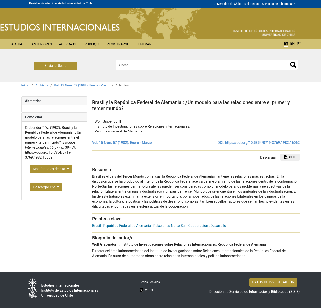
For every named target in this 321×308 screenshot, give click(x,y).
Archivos (41, 85)
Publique (92, 44)
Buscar (293, 65)
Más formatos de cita (49, 169)
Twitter (146, 290)
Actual (17, 44)
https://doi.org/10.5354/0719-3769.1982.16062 (262, 143)
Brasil (96, 226)
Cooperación (198, 226)
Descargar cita (44, 187)
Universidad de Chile (227, 4)
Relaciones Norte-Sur (169, 226)
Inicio (25, 85)
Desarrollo (218, 226)
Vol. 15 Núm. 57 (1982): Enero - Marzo (81, 85)
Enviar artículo (56, 66)
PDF (290, 157)
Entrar (145, 44)
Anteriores (41, 44)
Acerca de (68, 44)
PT (299, 43)
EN (292, 43)
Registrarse (118, 44)
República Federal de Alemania (127, 226)
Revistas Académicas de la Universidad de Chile (60, 3)
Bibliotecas (251, 4)
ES (286, 43)
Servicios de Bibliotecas (277, 4)
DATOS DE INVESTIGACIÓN (273, 282)
